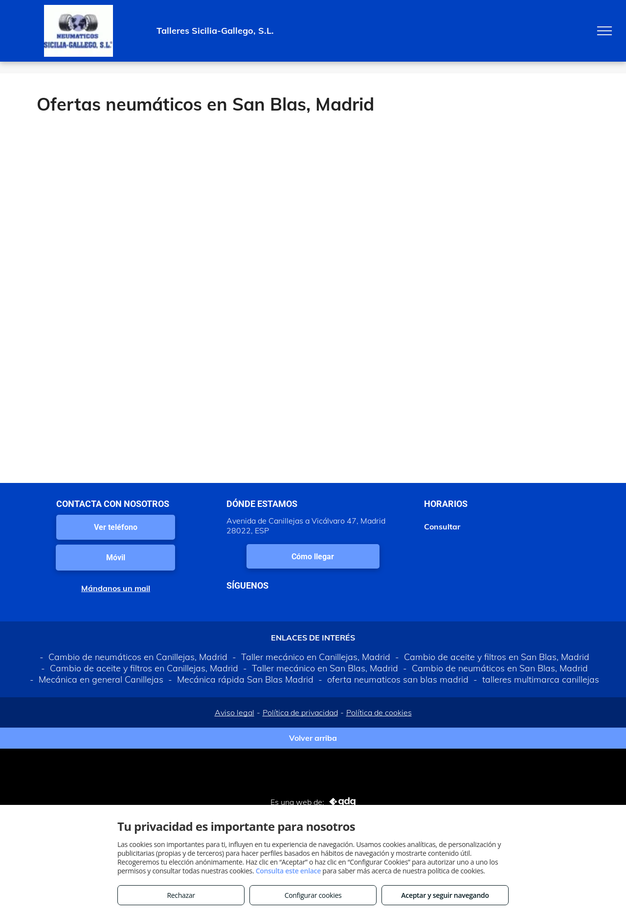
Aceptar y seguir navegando (445, 895)
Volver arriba (313, 738)
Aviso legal (234, 712)
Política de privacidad (300, 712)
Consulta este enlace (288, 870)
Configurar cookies (313, 895)
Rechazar (181, 895)
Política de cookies (379, 712)
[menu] (604, 31)
